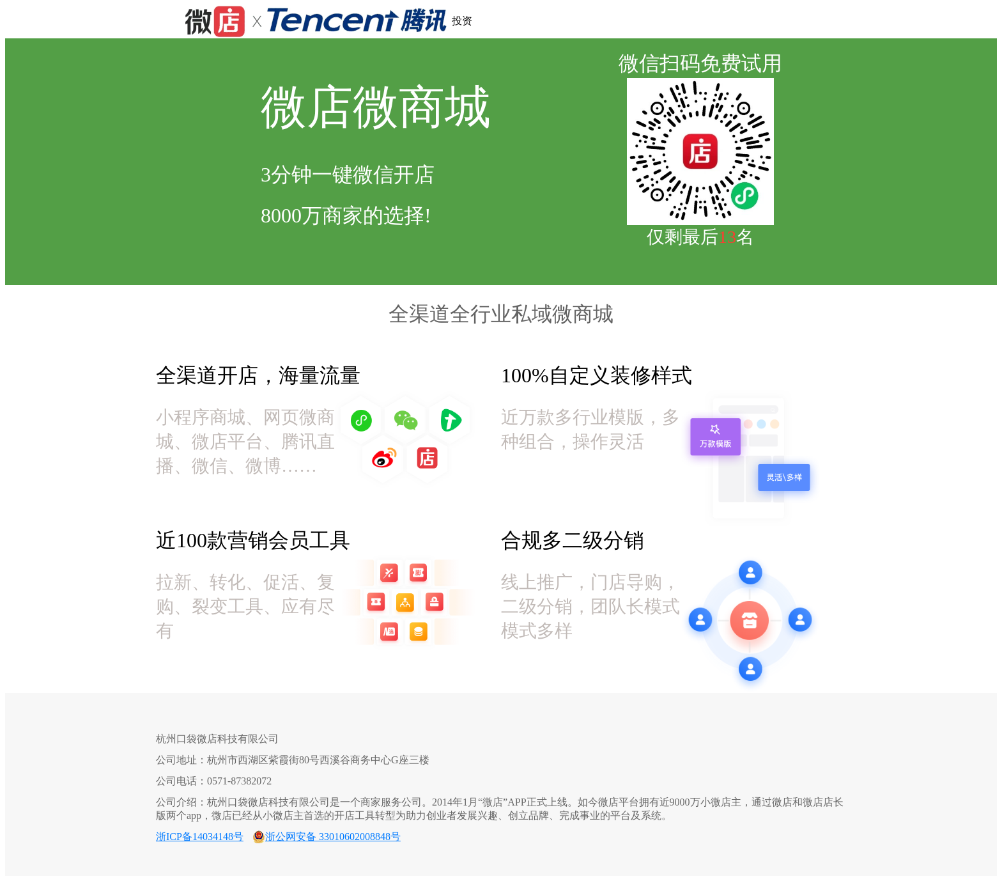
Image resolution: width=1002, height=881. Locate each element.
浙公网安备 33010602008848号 (333, 836)
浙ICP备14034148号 (199, 836)
